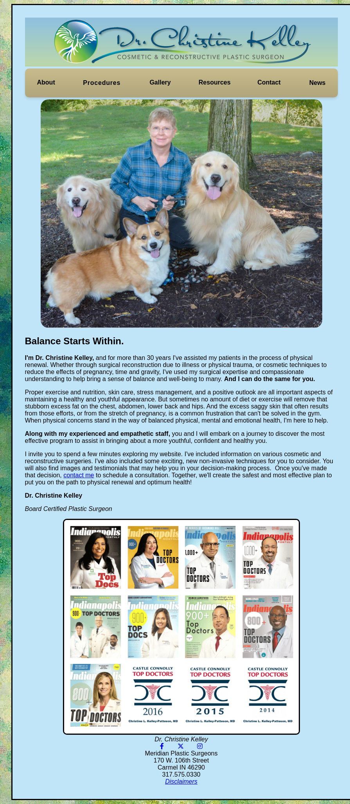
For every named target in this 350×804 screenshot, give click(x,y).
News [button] (317, 82)
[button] (46, 82)
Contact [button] (269, 82)
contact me (78, 475)
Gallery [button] (160, 82)
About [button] (46, 82)
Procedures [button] (101, 82)
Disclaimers (181, 781)
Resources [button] (215, 82)
